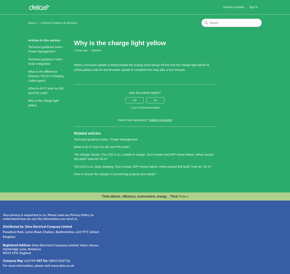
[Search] (232, 23)
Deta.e (183, 196)
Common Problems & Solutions (59, 22)
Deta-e (32, 22)
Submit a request (233, 7)
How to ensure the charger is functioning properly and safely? (115, 174)
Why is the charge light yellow (43, 103)
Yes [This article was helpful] (135, 100)
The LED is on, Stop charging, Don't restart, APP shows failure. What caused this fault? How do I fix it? (142, 166)
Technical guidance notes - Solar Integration (46, 62)
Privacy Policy (80, 215)
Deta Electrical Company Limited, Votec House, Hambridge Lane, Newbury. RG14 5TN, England (51, 249)
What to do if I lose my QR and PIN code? (45, 91)
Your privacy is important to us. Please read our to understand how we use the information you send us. (48, 217)
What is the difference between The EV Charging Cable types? (46, 76)
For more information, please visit (38, 265)
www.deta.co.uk (62, 265)
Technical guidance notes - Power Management (46, 49)
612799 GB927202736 (36, 260)
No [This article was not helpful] (155, 100)
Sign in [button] (253, 7)
